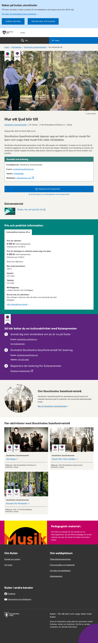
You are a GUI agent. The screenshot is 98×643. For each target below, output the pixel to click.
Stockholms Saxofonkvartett (15, 125)
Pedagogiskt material (66, 526)
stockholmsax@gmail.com (23, 169)
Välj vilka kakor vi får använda (43, 21)
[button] (73, 40)
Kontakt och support (12, 559)
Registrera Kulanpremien (20, 371)
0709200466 (19, 174)
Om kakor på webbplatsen (60, 571)
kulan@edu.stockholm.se (27, 339)
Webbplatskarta (56, 576)
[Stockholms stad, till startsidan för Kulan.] (49, 32)
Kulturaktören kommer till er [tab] (18, 232)
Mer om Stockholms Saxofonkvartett (52, 406)
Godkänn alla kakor (13, 21)
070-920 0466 (23, 360)
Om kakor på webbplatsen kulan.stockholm (19, 14)
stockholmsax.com (23, 178)
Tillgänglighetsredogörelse (60, 559)
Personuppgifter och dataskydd (62, 565)
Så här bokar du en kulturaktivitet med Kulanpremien (49, 194)
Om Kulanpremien (17, 344)
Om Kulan (8, 565)
